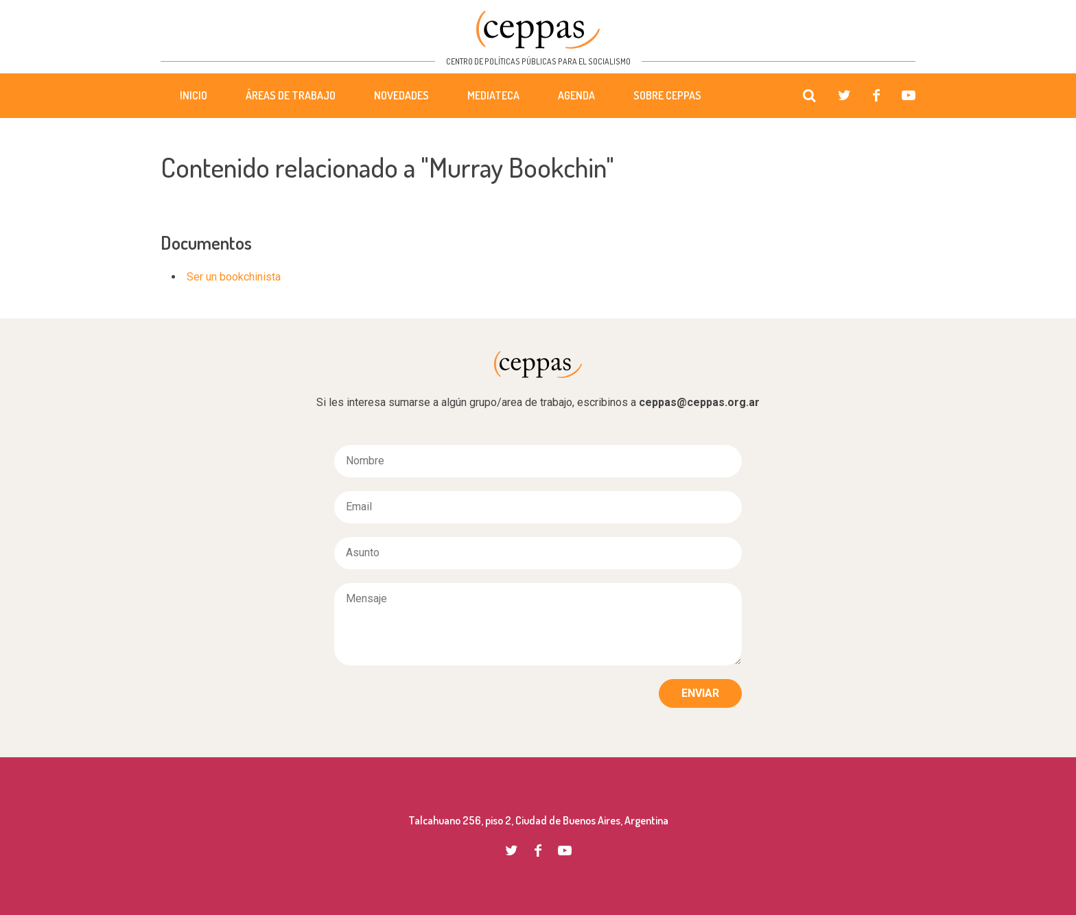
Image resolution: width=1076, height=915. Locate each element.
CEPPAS (538, 30)
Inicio (193, 95)
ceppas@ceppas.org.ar (699, 402)
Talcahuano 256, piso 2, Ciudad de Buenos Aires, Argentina (538, 820)
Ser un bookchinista (234, 276)
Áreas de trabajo (291, 95)
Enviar (700, 693)
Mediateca (493, 95)
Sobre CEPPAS (667, 95)
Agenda (576, 95)
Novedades (401, 95)
